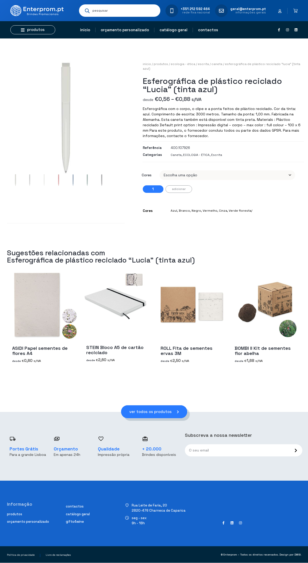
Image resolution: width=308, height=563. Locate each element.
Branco (184, 211)
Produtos (161, 64)
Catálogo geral (173, 29)
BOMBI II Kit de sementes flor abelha (263, 350)
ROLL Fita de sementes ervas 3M (186, 350)
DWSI (297, 554)
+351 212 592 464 (195, 9)
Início (85, 29)
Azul (174, 211)
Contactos (208, 29)
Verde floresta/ (240, 211)
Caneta (216, 64)
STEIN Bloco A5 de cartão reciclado (115, 349)
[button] (32, 29)
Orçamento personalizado (125, 29)
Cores (147, 175)
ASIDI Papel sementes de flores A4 (40, 350)
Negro (196, 211)
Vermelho (210, 211)
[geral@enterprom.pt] (221, 10)
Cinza (223, 211)
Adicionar (179, 189)
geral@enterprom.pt (248, 9)
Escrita (203, 64)
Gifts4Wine (75, 522)
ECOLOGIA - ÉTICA (183, 64)
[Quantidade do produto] (153, 189)
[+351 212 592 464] (171, 10)
